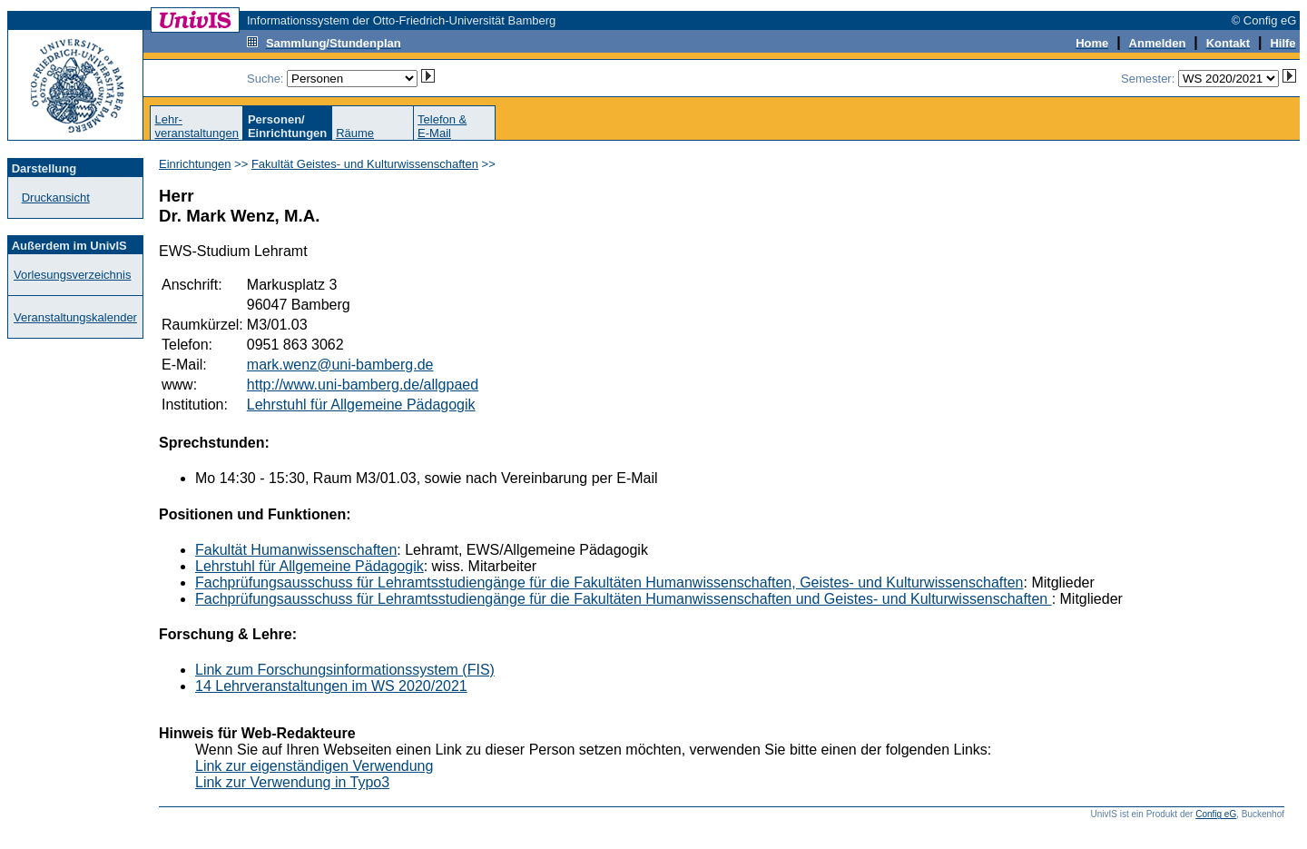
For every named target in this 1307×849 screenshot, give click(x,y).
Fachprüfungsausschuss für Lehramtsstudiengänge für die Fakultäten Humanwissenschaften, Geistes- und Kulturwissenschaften (609, 582)
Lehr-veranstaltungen (196, 126)
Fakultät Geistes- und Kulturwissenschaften (364, 164)
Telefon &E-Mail (442, 126)
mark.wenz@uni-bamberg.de (340, 364)
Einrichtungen (195, 164)
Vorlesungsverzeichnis (72, 274)
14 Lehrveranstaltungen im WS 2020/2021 (331, 686)
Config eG (1215, 814)
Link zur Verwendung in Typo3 (292, 782)
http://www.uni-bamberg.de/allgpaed (362, 384)
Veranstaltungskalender (75, 317)
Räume (355, 133)
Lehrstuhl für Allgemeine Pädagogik (361, 404)
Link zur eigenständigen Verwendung (314, 766)
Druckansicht (56, 197)
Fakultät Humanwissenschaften (296, 550)
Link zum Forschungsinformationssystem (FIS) (345, 669)
